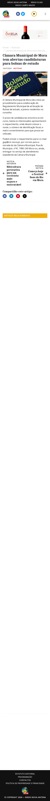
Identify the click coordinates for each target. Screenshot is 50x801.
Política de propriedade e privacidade (25, 783)
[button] (34, 14)
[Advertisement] (25, 741)
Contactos (25, 780)
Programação (25, 777)
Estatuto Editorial (25, 774)
